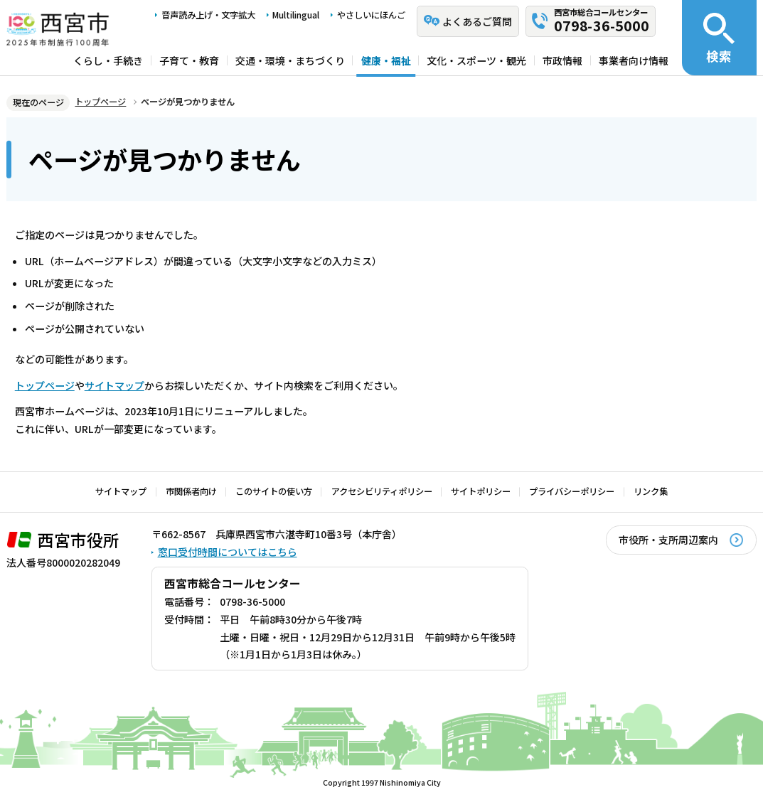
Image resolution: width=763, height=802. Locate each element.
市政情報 (562, 60)
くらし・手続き (108, 60)
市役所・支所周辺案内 (668, 540)
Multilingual (295, 15)
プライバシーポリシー (571, 491)
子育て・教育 (189, 60)
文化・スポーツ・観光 (476, 60)
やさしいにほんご (371, 15)
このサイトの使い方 (273, 491)
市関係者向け (191, 491)
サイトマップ (114, 385)
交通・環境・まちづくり (290, 60)
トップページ (100, 101)
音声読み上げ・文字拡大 (208, 15)
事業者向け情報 (633, 60)
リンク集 (651, 491)
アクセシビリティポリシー (381, 491)
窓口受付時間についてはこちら (227, 552)
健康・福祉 (386, 60)
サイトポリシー (481, 491)
